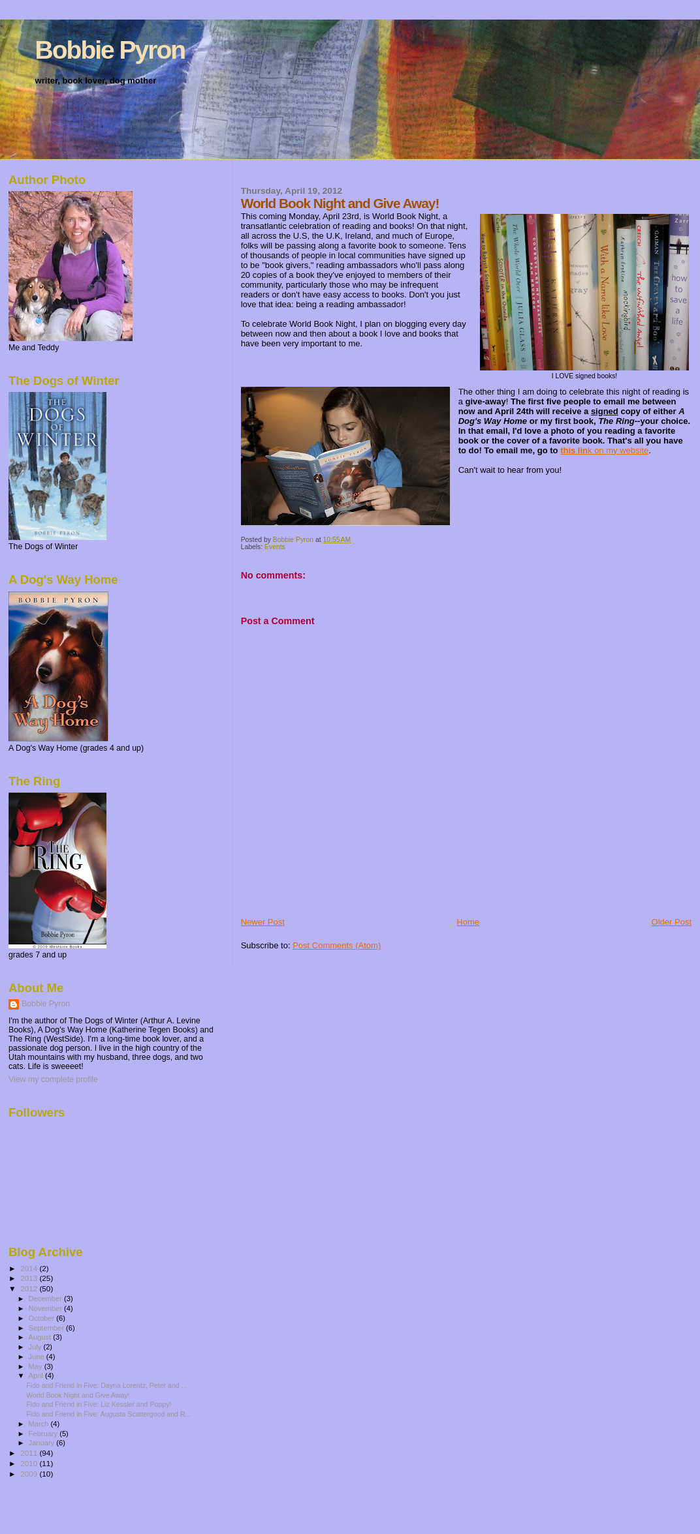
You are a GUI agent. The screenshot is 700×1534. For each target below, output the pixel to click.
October (43, 1318)
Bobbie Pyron (110, 50)
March (40, 1424)
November (46, 1308)
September (48, 1328)
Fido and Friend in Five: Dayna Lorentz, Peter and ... (106, 1385)
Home (467, 922)
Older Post (672, 922)
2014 (29, 1268)
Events (274, 546)
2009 (29, 1473)
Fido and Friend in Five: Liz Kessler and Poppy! (98, 1404)
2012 (29, 1288)
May (36, 1366)
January (43, 1443)
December (46, 1298)
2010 (29, 1463)
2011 (29, 1453)
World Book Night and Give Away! (77, 1395)
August (41, 1337)
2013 (29, 1278)
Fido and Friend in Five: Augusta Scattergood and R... (108, 1414)
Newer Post (263, 922)
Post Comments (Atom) (337, 945)
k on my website (604, 450)
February (44, 1433)
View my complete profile (53, 1079)
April (37, 1375)
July (36, 1347)
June (37, 1357)
